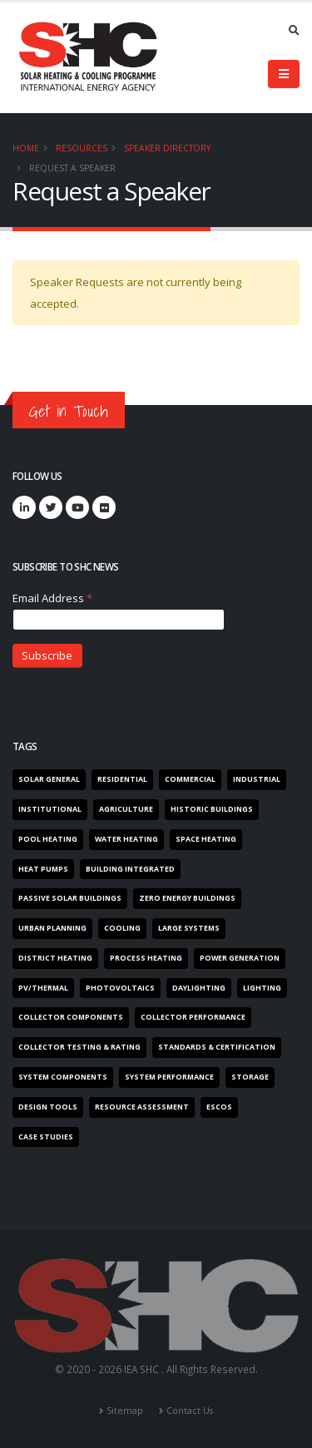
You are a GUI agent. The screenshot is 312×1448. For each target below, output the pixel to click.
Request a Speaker (72, 168)
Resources (81, 148)
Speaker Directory (167, 148)
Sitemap (124, 1410)
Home (25, 148)
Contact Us (189, 1410)
